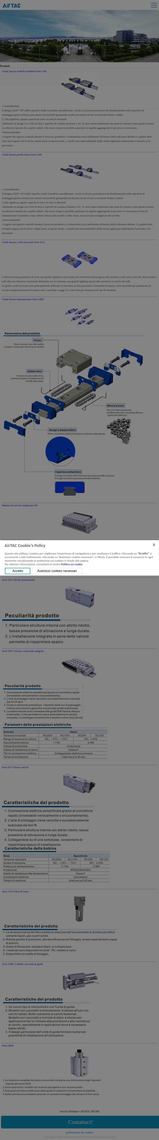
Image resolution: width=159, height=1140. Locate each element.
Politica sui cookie (72, 564)
